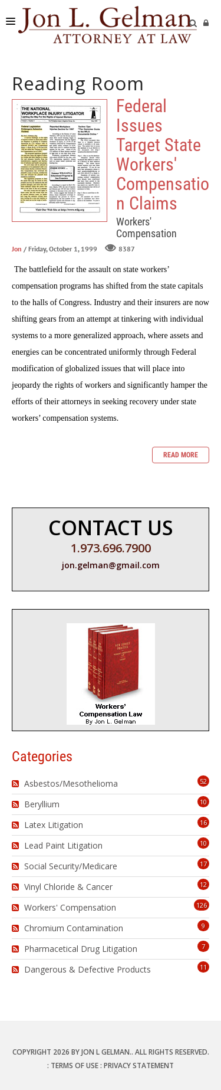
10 (203, 801)
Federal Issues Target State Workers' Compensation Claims (59, 160)
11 (203, 967)
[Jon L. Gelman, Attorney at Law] (107, 23)
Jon (17, 249)
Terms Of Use (74, 1065)
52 (203, 781)
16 (203, 822)
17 (203, 863)
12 (203, 884)
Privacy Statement (139, 1065)
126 (201, 905)
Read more (180, 455)
